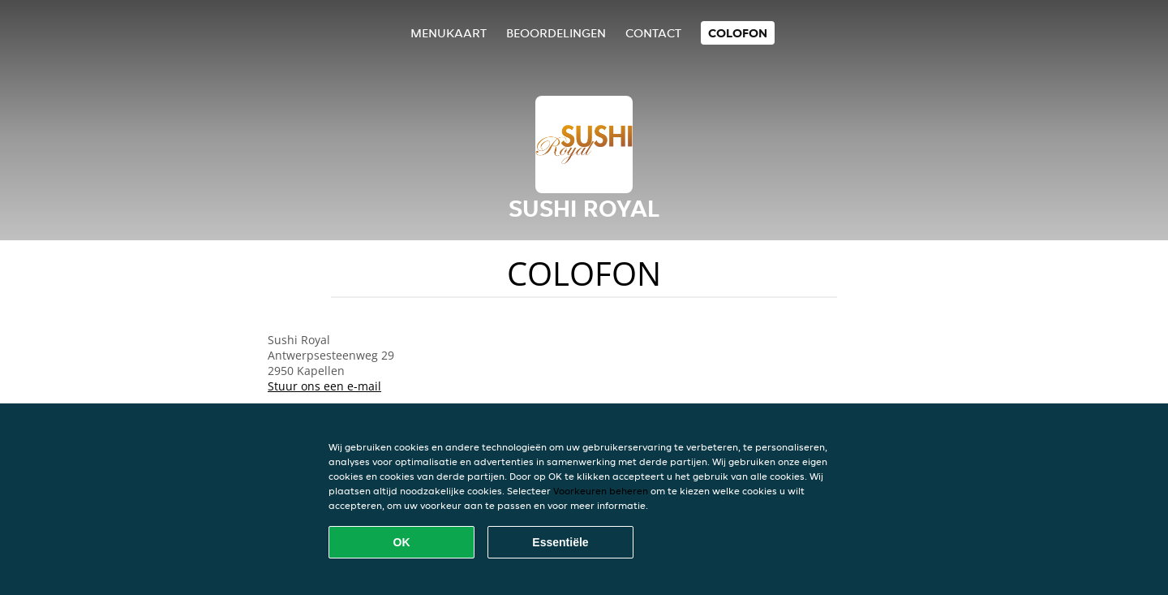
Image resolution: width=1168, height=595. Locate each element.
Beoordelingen (556, 32)
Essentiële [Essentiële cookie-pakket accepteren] (560, 542)
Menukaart (448, 32)
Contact (653, 32)
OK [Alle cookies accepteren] (401, 542)
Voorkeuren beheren (600, 491)
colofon (737, 32)
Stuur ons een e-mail (324, 386)
